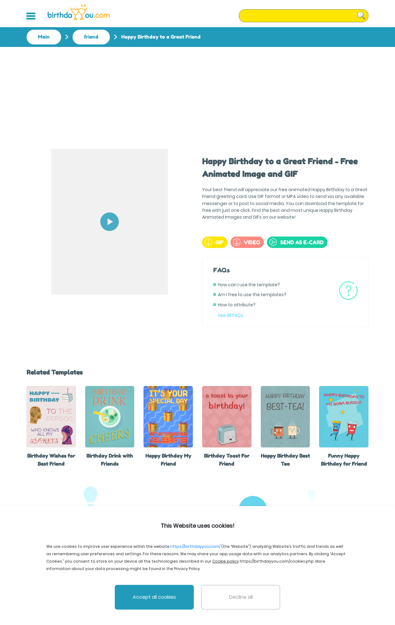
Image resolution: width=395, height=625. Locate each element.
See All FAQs (230, 315)
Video (246, 242)
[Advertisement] (197, 93)
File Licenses (126, 595)
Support (238, 595)
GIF (214, 242)
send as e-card (296, 242)
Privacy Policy (210, 595)
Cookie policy (267, 595)
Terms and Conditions (167, 595)
